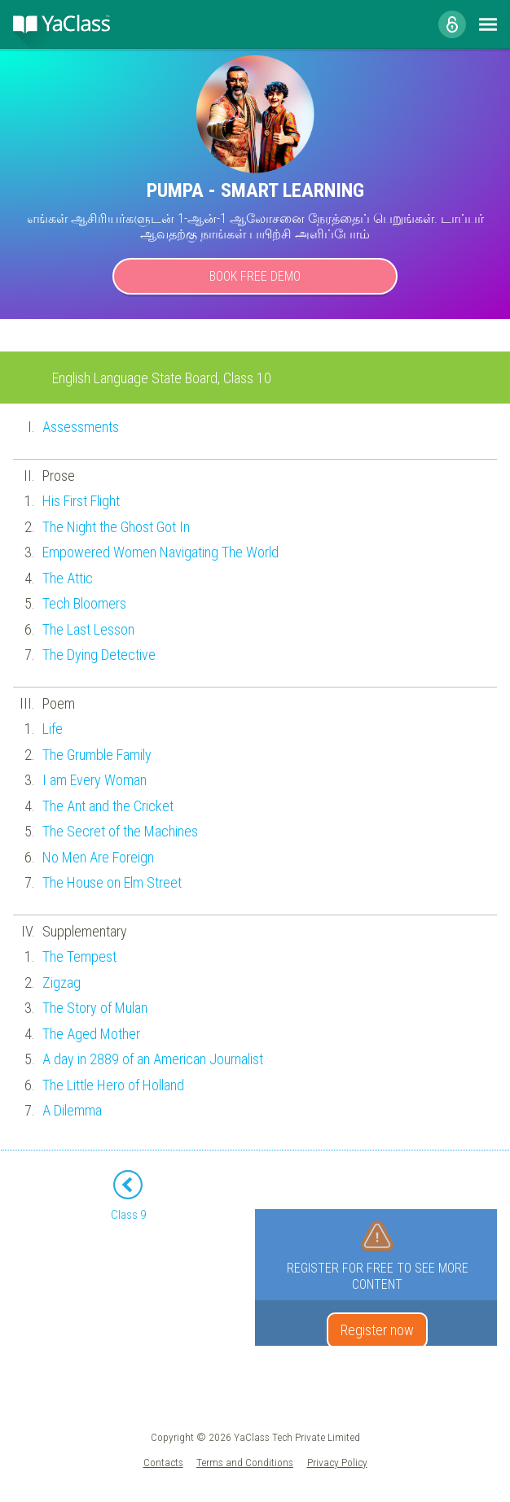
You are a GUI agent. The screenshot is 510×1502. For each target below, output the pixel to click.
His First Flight (81, 500)
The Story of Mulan (94, 1007)
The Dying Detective (99, 654)
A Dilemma (72, 1110)
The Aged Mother (91, 1033)
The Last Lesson (88, 629)
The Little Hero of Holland (113, 1085)
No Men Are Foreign (98, 857)
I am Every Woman (94, 779)
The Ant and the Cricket (108, 805)
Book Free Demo (255, 276)
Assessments (80, 426)
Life (52, 728)
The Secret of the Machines (120, 831)
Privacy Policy (337, 1462)
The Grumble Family (97, 754)
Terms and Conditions (244, 1462)
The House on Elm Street (112, 882)
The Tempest (79, 956)
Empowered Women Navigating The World (160, 552)
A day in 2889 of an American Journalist (152, 1059)
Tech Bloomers (84, 603)
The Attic (67, 578)
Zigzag (61, 982)
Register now (377, 1329)
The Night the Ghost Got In (116, 526)
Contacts (163, 1462)
